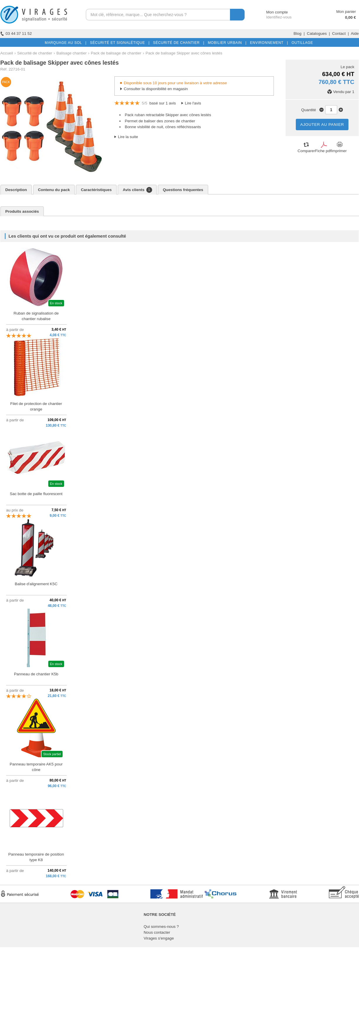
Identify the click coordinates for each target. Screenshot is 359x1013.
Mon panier (346, 11)
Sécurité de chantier (34, 53)
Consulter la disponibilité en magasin (156, 89)
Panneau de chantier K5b (36, 674)
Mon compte (271, 12)
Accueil (6, 53)
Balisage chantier (71, 53)
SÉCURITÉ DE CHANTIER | (177, 43)
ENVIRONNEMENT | (268, 43)
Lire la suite (128, 137)
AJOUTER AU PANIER (322, 124)
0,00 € (350, 17)
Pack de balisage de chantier (116, 53)
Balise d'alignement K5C (36, 584)
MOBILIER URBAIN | (226, 43)
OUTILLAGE (301, 43)
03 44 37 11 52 (16, 33)
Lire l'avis (193, 103)
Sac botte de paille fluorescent (36, 494)
